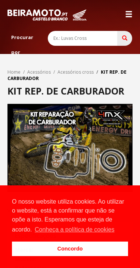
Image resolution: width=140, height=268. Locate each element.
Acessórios (39, 72)
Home (14, 72)
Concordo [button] (70, 249)
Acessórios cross (75, 72)
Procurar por (22, 39)
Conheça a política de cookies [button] (74, 229)
